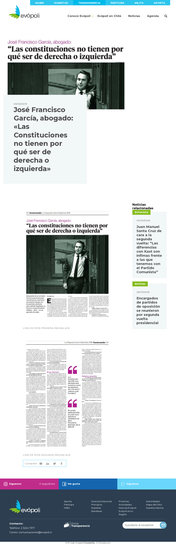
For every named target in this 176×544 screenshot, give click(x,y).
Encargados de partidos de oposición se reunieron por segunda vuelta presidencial (148, 310)
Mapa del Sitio (154, 504)
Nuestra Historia (155, 507)
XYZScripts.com (103, 543)
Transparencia (89, 2)
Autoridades (153, 501)
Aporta (159, 2)
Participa (117, 2)
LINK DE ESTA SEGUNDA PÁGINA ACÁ (46, 454)
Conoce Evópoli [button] (79, 16)
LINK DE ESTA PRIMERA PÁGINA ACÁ (46, 328)
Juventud (61, 2)
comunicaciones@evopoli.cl (35, 532)
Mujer (39, 2)
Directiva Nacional (101, 501)
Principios (96, 504)
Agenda (153, 16)
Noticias (134, 16)
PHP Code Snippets (74, 543)
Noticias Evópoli (127, 507)
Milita (139, 2)
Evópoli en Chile (109, 16)
